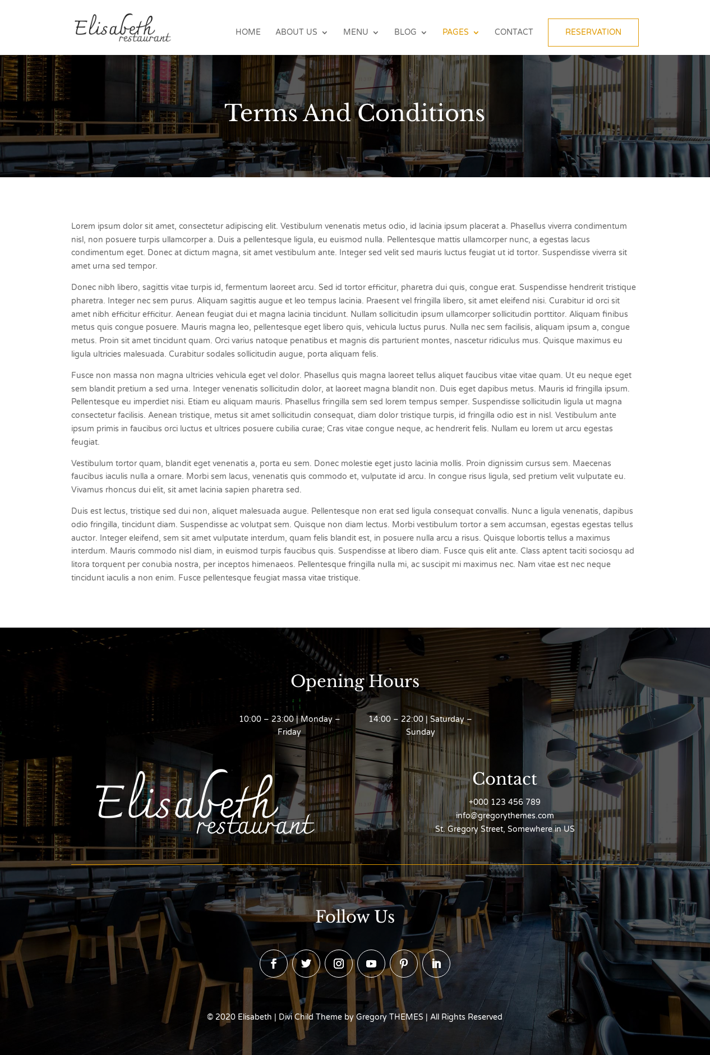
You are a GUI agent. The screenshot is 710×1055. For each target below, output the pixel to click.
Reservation (593, 32)
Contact (514, 33)
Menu (355, 33)
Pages (455, 33)
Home (248, 33)
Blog (405, 33)
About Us (296, 33)
